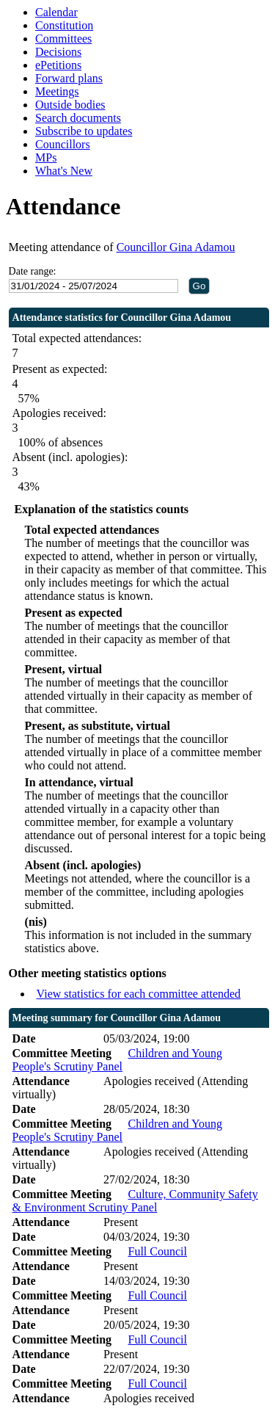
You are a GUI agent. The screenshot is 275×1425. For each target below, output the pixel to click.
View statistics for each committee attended (139, 993)
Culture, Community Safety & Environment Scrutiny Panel (135, 1201)
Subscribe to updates (83, 131)
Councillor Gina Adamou (176, 247)
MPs (45, 157)
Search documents (78, 118)
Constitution (64, 25)
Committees (63, 38)
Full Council (157, 1251)
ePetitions (58, 65)
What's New (63, 170)
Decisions (58, 52)
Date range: (32, 271)
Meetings (57, 91)
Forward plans (69, 78)
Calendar (56, 12)
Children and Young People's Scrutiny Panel (117, 1060)
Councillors (62, 144)
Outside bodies (70, 104)
